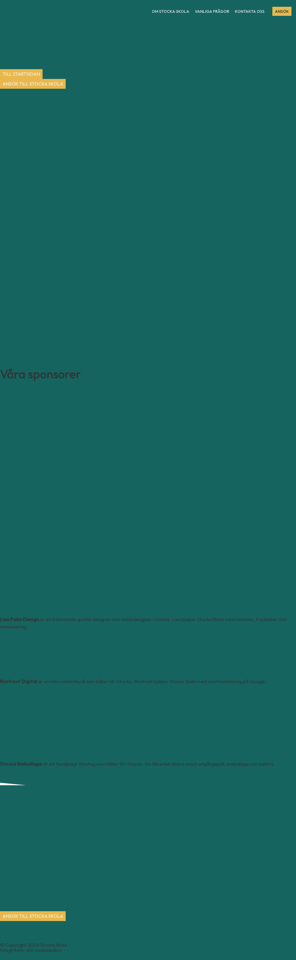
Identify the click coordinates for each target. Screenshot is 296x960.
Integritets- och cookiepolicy (31, 950)
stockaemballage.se (21, 771)
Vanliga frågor (212, 11)
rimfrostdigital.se (18, 689)
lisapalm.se (12, 634)
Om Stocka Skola (170, 11)
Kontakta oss (250, 11)
